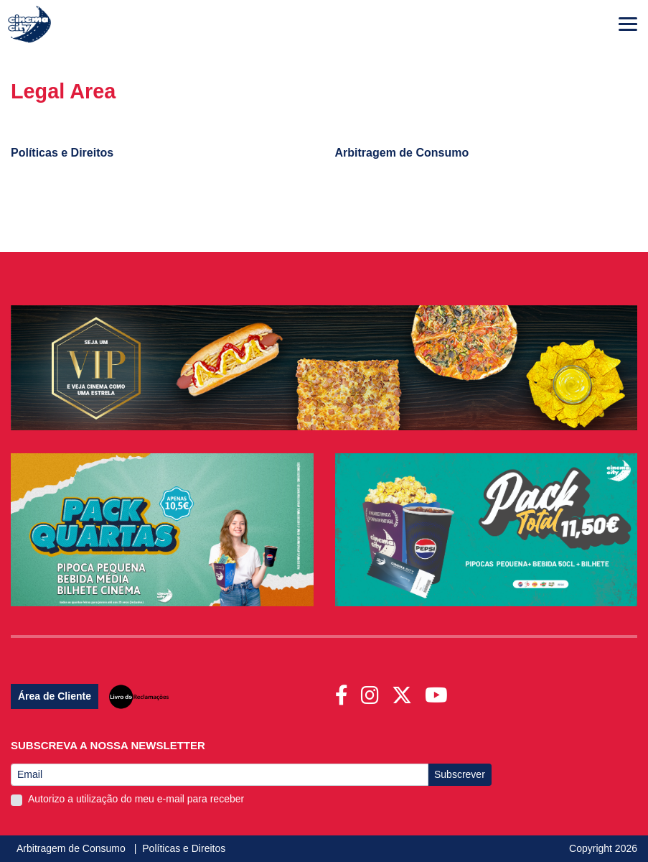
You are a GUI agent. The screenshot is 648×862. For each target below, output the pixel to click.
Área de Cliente (54, 696)
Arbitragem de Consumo (72, 848)
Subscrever (459, 774)
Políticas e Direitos (183, 848)
